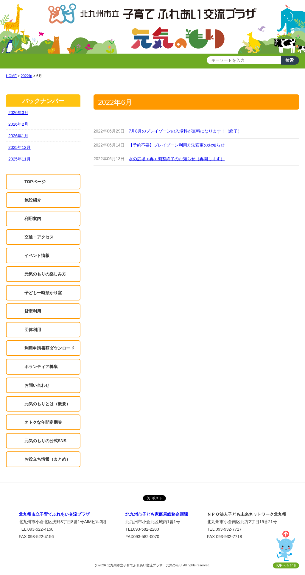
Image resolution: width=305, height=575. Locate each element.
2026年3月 (18, 112)
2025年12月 (19, 147)
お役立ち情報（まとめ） (47, 459)
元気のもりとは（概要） (47, 403)
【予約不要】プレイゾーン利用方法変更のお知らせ (177, 145)
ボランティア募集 (41, 366)
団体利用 (32, 329)
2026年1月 (18, 135)
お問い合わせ (36, 385)
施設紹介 (32, 200)
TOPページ (35, 181)
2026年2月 (18, 124)
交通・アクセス (39, 237)
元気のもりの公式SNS (45, 440)
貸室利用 (32, 311)
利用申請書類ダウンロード (49, 348)
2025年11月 (19, 159)
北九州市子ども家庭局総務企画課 (156, 514)
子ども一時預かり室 (43, 292)
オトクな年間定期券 (43, 422)
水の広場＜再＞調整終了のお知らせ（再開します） (177, 158)
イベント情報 (36, 255)
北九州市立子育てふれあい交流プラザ (54, 514)
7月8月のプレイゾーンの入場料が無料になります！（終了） (185, 131)
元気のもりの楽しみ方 (45, 274)
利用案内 (32, 218)
